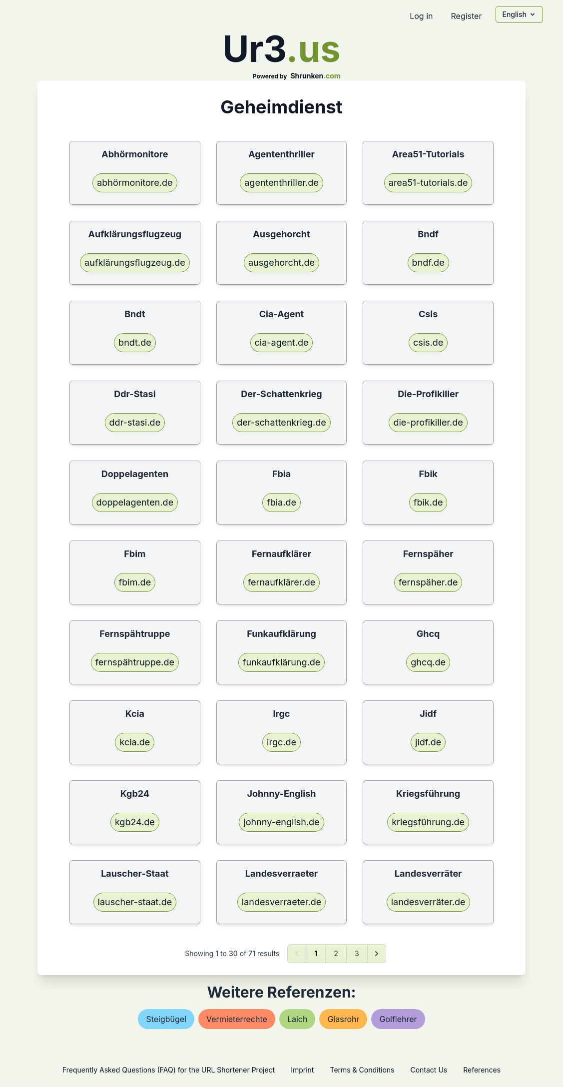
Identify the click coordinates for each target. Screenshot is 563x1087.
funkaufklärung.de (281, 662)
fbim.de (135, 582)
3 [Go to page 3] (357, 953)
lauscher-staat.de (135, 902)
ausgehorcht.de (281, 262)
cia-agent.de (282, 342)
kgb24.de (135, 822)
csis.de (428, 342)
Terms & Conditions (362, 1070)
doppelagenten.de (135, 502)
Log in (421, 16)
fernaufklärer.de (281, 582)
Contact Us (428, 1070)
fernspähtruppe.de (134, 662)
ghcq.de (428, 662)
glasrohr (343, 1019)
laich (297, 1019)
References (482, 1070)
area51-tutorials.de (428, 182)
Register (466, 16)
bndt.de (134, 342)
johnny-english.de (281, 822)
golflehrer (398, 1019)
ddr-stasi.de (135, 422)
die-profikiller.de (428, 422)
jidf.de (428, 742)
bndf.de (428, 262)
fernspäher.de (428, 582)
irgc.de (281, 742)
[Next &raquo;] (376, 953)
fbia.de (281, 502)
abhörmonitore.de (134, 182)
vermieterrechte (236, 1019)
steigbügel (166, 1019)
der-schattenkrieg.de (281, 422)
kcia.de (134, 742)
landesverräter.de (428, 902)
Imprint (302, 1070)
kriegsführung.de (428, 822)
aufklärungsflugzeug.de (134, 262)
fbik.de (428, 502)
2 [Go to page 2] (336, 953)
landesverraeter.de (281, 902)
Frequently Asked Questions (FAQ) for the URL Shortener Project (168, 1070)
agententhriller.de (281, 182)
